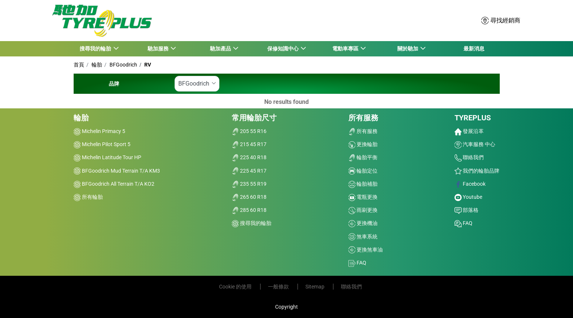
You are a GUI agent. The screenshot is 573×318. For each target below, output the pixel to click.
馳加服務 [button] (158, 49)
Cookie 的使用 (236, 287)
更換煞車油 (365, 250)
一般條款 (279, 287)
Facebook (470, 184)
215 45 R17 (249, 144)
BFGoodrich (122, 65)
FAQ (357, 263)
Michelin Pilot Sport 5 (102, 144)
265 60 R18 (249, 197)
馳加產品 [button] (221, 49)
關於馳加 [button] (408, 49)
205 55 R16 (249, 131)
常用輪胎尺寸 (254, 117)
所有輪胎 (88, 197)
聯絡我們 (469, 157)
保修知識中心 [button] (283, 49)
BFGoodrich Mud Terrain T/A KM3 (117, 171)
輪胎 (96, 65)
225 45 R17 (249, 171)
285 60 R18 (249, 210)
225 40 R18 (249, 157)
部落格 (466, 210)
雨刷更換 (363, 210)
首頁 (79, 65)
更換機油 (363, 223)
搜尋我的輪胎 (251, 223)
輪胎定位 (363, 171)
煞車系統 (363, 237)
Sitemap (315, 287)
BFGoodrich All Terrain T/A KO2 (114, 184)
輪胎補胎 (363, 184)
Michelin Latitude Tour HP (107, 157)
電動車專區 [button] (345, 49)
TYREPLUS (473, 117)
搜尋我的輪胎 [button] (96, 49)
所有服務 (363, 117)
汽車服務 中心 (475, 144)
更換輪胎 (363, 144)
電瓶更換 (363, 197)
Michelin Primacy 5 (99, 131)
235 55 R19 (249, 184)
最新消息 (473, 49)
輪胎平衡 (363, 157)
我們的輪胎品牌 (477, 171)
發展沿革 (469, 131)
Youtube (468, 197)
